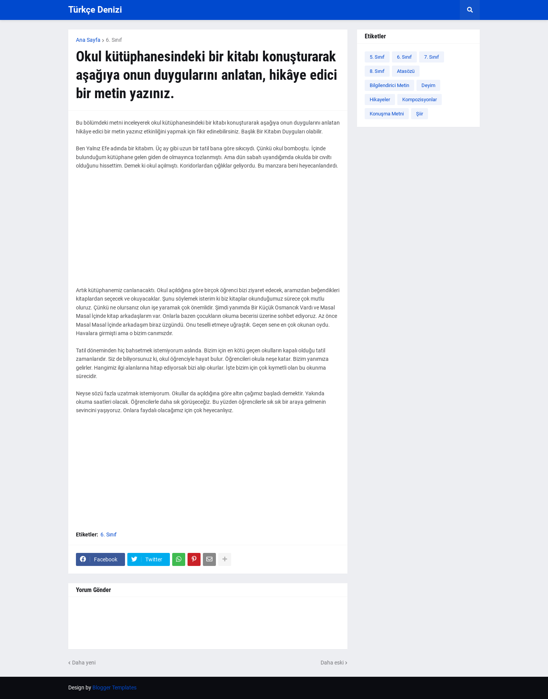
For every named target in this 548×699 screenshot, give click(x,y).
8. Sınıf (377, 71)
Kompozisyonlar (419, 99)
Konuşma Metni (387, 114)
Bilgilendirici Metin (389, 85)
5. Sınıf (377, 57)
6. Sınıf (114, 40)
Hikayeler (380, 99)
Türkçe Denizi (95, 10)
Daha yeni (83, 663)
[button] (470, 10)
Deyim (428, 85)
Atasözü (406, 71)
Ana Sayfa (88, 40)
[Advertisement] (208, 232)
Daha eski (332, 663)
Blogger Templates (114, 687)
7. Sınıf (431, 57)
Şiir (419, 114)
